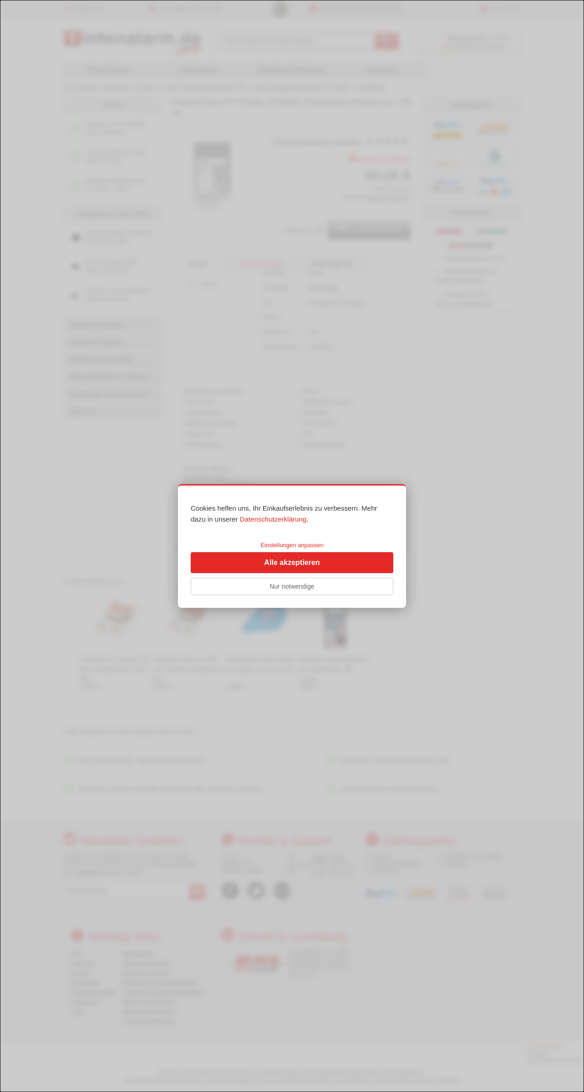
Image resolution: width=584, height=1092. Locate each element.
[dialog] (292, 546)
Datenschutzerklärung (273, 519)
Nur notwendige (292, 586)
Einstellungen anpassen (292, 545)
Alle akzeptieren (292, 562)
